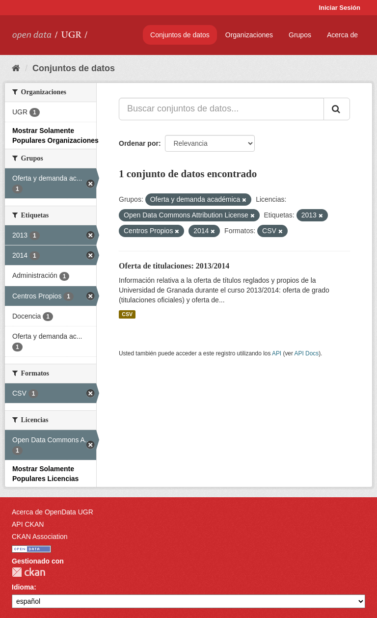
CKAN (28, 572)
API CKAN (28, 524)
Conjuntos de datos (180, 35)
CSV (127, 314)
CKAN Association (40, 536)
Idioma (23, 587)
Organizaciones (249, 35)
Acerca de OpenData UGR (52, 512)
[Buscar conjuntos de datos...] (221, 109)
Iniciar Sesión (339, 7)
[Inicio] (16, 68)
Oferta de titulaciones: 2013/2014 (174, 266)
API (276, 353)
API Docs (307, 353)
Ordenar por (139, 143)
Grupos (300, 35)
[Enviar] (336, 109)
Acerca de (342, 35)
